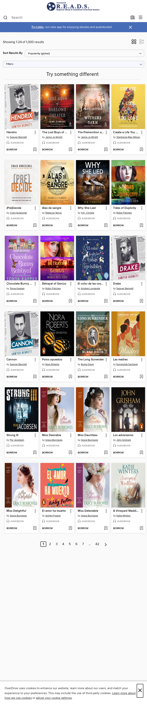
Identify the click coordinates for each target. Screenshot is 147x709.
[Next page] (105, 544)
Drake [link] (117, 284)
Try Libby (37, 27)
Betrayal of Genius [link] (54, 284)
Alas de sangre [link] (51, 208)
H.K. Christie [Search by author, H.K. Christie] (87, 212)
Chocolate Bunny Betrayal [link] (20, 284)
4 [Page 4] (63, 544)
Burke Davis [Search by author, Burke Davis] (87, 364)
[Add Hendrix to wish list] (34, 149)
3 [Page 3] (57, 544)
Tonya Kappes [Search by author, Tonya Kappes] (17, 288)
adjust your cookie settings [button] (54, 698)
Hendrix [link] (12, 132)
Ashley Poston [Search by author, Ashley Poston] (53, 515)
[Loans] (132, 18)
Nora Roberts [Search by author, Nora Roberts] (52, 364)
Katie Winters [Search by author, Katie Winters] (123, 515)
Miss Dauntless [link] (87, 435)
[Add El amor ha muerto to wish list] (70, 528)
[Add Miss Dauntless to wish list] (105, 452)
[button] (133, 43)
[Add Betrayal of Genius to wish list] (70, 301)
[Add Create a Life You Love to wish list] (141, 149)
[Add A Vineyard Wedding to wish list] (141, 528)
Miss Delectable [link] (88, 511)
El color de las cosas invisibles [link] (91, 284)
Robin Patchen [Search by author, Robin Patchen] (124, 212)
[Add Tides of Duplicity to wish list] (141, 225)
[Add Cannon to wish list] (34, 377)
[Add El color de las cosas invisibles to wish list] (105, 301)
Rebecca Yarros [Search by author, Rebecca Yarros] (53, 212)
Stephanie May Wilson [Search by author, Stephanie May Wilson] (128, 137)
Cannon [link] (12, 359)
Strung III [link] (12, 435)
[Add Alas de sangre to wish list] (70, 225)
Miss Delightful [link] (16, 511)
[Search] (5, 17)
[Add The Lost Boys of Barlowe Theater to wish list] (70, 149)
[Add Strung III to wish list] (34, 452)
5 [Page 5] (70, 544)
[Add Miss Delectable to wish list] (105, 528)
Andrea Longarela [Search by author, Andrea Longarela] (90, 288)
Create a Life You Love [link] (126, 132)
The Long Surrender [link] (91, 359)
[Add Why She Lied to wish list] (105, 225)
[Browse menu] (140, 17)
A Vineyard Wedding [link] (126, 511)
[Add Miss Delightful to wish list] (34, 528)
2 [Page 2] (50, 544)
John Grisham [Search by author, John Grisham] (123, 440)
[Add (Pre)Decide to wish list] (34, 225)
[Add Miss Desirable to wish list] (70, 452)
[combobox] (65, 17)
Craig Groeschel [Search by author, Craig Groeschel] (18, 212)
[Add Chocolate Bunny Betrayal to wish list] (34, 301)
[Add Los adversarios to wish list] (141, 452)
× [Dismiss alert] (130, 27)
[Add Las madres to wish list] (141, 377)
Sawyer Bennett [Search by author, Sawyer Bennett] (18, 137)
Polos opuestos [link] (52, 359)
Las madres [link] (120, 359)
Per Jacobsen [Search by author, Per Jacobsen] (17, 440)
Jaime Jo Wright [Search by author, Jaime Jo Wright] (53, 137)
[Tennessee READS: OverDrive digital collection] (73, 6)
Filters (9, 64)
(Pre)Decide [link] (14, 208)
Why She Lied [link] (87, 208)
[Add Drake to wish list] (141, 301)
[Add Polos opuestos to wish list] (70, 377)
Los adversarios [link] (123, 435)
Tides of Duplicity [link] (124, 208)
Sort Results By (13, 53)
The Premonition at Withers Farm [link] (91, 132)
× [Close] (140, 691)
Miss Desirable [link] (51, 435)
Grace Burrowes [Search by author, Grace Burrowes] (53, 440)
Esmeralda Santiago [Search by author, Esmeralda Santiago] (127, 364)
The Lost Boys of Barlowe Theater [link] (55, 132)
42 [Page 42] (97, 544)
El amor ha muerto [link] (54, 511)
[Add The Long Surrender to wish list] (105, 377)
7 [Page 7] (83, 544)
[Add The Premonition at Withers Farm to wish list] (105, 149)
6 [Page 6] (76, 544)
